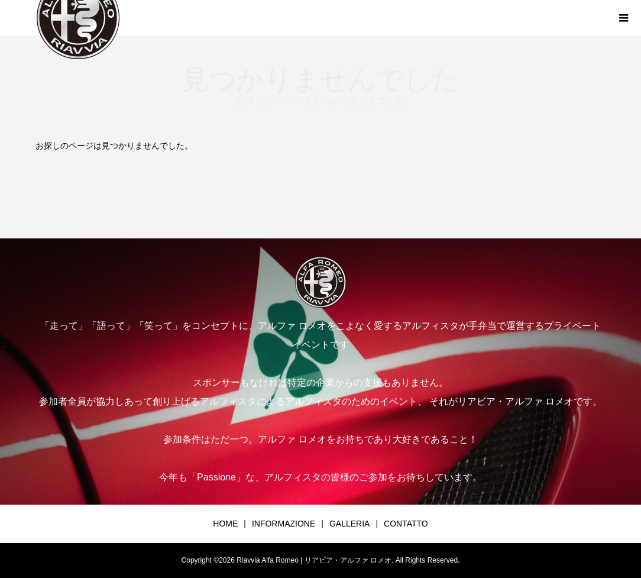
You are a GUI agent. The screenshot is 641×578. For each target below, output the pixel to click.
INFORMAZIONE (283, 523)
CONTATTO (406, 523)
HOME (225, 523)
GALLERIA (349, 523)
